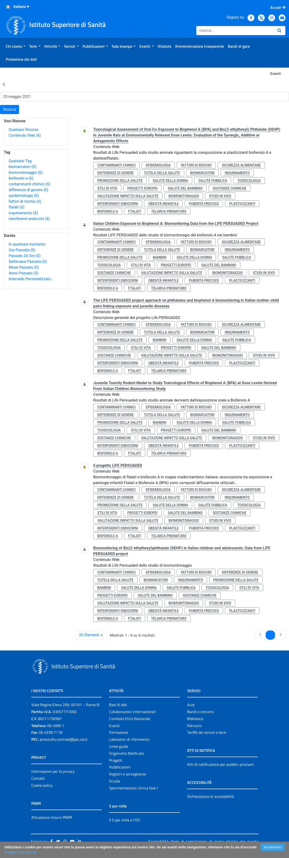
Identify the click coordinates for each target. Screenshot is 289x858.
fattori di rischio (25, 201)
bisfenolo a (21, 178)
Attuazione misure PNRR (51, 817)
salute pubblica (212, 180)
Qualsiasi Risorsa (23, 129)
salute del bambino (185, 188)
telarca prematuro (169, 211)
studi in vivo (220, 196)
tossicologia (249, 180)
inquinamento (23, 213)
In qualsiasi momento (27, 244)
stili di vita (107, 188)
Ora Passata (22, 250)
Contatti (38, 778)
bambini (159, 257)
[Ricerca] (235, 30)
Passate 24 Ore (24, 256)
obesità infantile (163, 204)
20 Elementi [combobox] (92, 635)
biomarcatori (22, 166)
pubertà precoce (204, 204)
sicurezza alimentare (241, 165)
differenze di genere (28, 190)
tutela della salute (162, 173)
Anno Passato (23, 273)
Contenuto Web (25, 135)
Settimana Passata (28, 261)
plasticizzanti (242, 204)
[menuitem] (15, 46)
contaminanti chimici (29, 184)
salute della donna (170, 180)
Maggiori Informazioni (20, 852)
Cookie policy (42, 785)
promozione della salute (120, 180)
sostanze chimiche (229, 188)
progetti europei (142, 188)
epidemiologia (24, 195)
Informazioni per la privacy (53, 771)
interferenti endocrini (29, 218)
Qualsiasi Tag (20, 161)
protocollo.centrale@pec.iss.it (64, 739)
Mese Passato (24, 267)
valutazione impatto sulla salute (127, 196)
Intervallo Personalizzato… (31, 279)
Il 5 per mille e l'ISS (124, 820)
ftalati (16, 207)
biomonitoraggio (26, 172)
